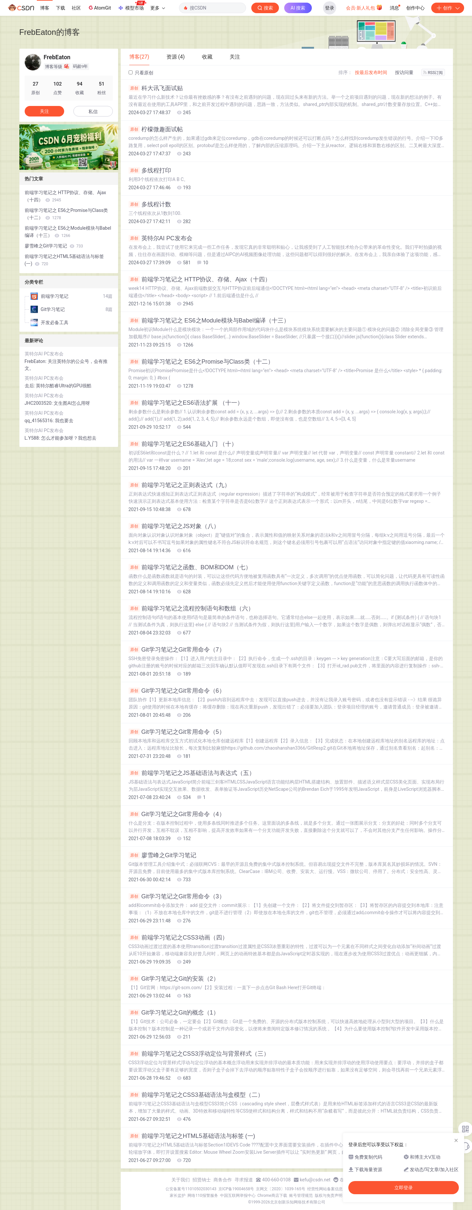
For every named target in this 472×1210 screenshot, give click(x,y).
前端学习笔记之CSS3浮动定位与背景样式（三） (199, 1053)
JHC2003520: (39, 403)
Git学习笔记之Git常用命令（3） (177, 896)
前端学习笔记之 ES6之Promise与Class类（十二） (201, 361)
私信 (93, 111)
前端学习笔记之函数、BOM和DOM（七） (190, 567)
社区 (76, 8)
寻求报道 (244, 1179)
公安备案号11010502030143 (190, 1189)
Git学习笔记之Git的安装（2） (174, 978)
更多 (157, 8)
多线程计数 (150, 204)
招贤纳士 (201, 1179)
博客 (44, 8)
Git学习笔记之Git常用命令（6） (177, 690)
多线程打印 (150, 170)
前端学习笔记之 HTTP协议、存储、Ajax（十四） (200, 279)
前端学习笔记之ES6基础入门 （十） (183, 444)
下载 (60, 8)
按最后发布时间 (371, 72)
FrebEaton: (36, 361)
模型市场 (131, 6)
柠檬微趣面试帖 (156, 129)
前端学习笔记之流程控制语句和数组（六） (191, 608)
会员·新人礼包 (364, 7)
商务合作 (222, 1179)
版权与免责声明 (328, 1195)
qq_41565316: (40, 420)
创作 (447, 8)
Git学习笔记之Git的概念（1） (174, 1012)
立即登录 (403, 1187)
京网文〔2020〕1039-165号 (280, 1189)
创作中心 (415, 8)
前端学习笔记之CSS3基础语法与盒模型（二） (196, 1095)
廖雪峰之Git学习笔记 (162, 855)
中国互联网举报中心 (238, 1195)
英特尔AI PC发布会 (160, 238)
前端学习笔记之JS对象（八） (174, 526)
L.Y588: (33, 438)
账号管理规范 (301, 1195)
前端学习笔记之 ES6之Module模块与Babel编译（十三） (209, 320)
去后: (30, 385)
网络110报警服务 (202, 1195)
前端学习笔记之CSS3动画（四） (178, 937)
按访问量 (404, 72)
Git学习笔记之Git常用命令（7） (177, 649)
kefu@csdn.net (315, 1179)
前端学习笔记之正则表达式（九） (179, 485)
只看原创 (141, 72)
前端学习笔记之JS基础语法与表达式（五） (192, 773)
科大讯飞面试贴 (156, 88)
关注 (44, 111)
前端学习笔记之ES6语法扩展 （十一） (186, 402)
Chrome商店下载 (272, 1195)
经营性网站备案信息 (325, 1189)
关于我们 (180, 1179)
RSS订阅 (433, 72)
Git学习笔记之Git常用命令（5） (177, 732)
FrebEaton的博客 (49, 32)
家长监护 (178, 1195)
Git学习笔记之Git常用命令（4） (177, 814)
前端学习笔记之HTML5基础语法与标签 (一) (192, 1136)
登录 (329, 8)
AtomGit (99, 7)
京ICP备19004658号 (236, 1189)
